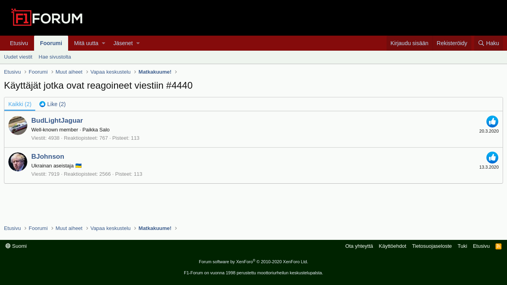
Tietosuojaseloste (432, 246)
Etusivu (19, 43)
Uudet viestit (18, 57)
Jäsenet (123, 43)
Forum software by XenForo (253, 261)
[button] (103, 43)
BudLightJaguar (57, 120)
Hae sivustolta (55, 57)
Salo (104, 130)
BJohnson (47, 156)
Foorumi (51, 43)
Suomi (16, 246)
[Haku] (488, 43)
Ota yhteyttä (359, 246)
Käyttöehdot (392, 246)
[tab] (52, 104)
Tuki (462, 246)
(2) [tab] (19, 104)
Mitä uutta (86, 43)
